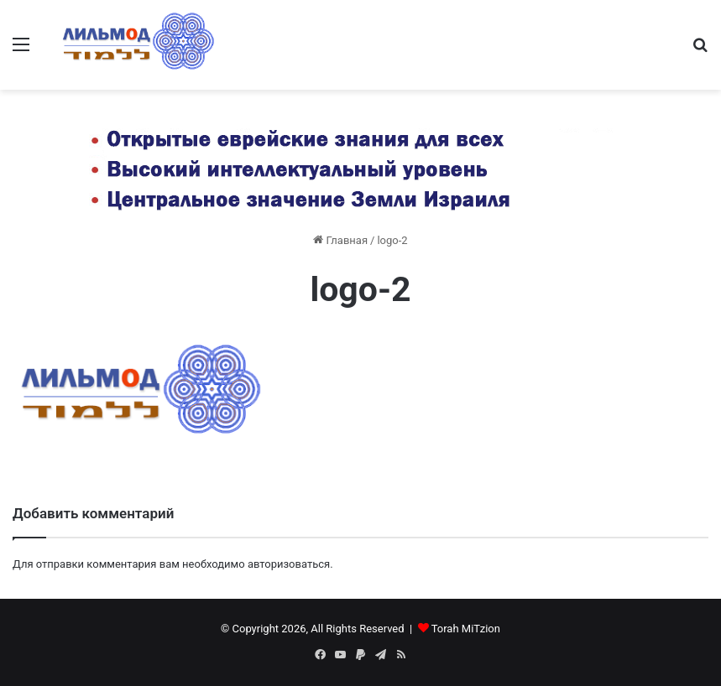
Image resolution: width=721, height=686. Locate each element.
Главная (340, 240)
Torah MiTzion (465, 628)
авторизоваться (289, 564)
